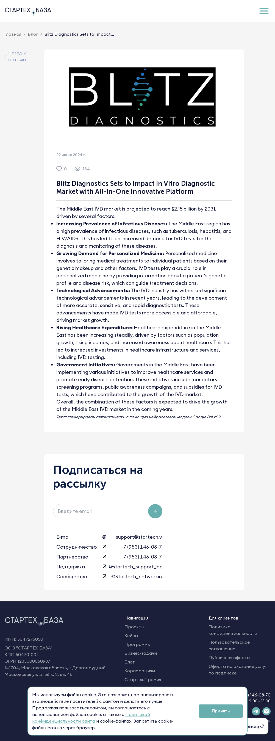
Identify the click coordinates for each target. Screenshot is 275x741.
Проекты (134, 626)
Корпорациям (139, 670)
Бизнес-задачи (140, 653)
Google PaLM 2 (206, 416)
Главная (12, 34)
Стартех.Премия (142, 679)
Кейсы (131, 635)
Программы (137, 644)
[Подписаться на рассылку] (155, 511)
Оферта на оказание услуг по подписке (238, 669)
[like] (59, 168)
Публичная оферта (229, 657)
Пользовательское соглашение (229, 645)
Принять (221, 711)
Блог (33, 34)
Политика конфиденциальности (233, 630)
